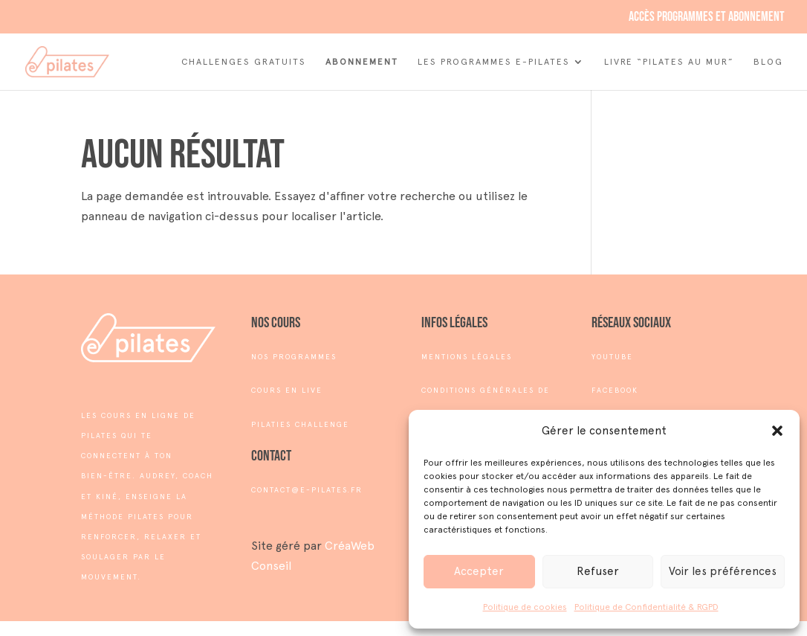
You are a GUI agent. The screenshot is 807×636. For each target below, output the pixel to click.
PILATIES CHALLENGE (300, 424)
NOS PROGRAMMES (294, 357)
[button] (777, 430)
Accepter (479, 571)
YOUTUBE (612, 357)
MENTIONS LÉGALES (466, 357)
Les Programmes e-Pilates (494, 62)
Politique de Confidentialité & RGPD (646, 607)
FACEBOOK (615, 390)
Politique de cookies (525, 607)
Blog (768, 62)
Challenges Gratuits (243, 62)
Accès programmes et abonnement (707, 17)
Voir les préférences (723, 571)
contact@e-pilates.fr (307, 490)
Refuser (598, 571)
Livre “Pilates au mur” (669, 62)
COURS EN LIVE (287, 390)
